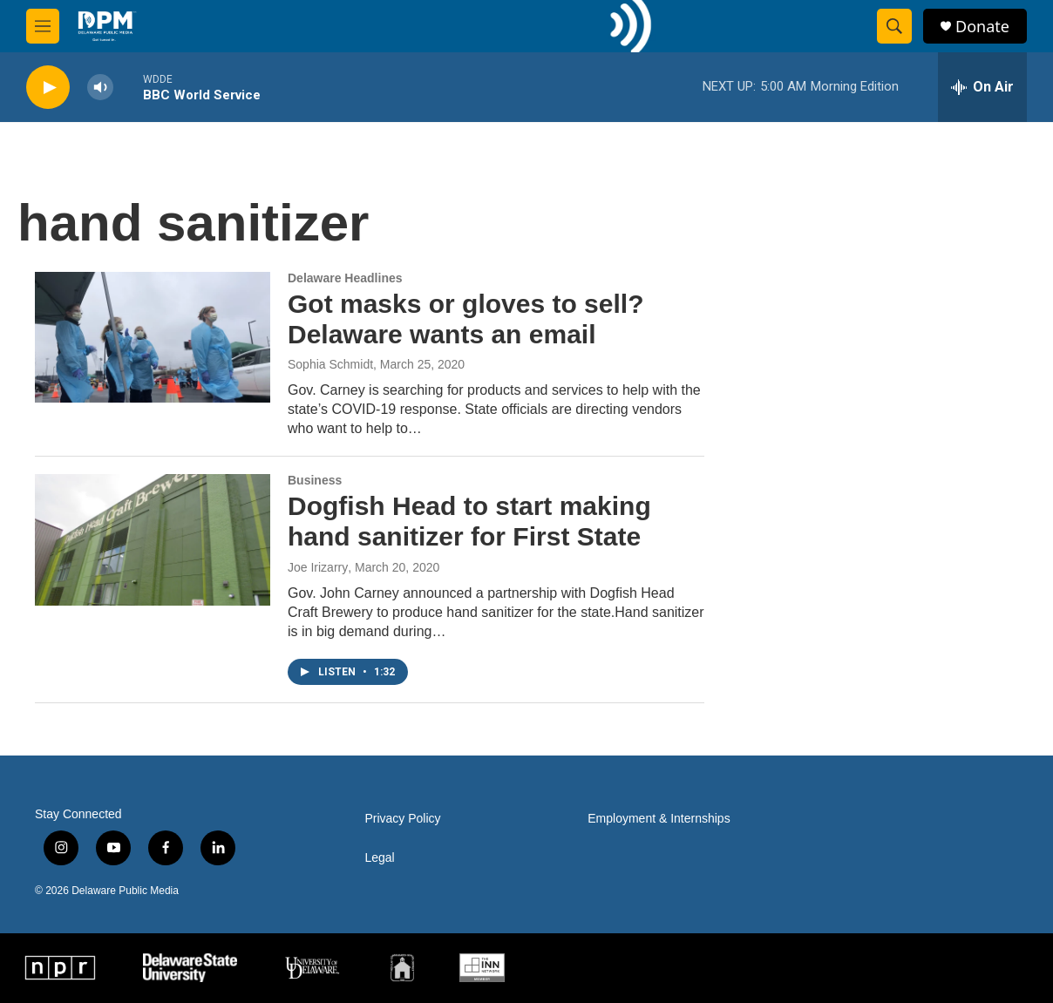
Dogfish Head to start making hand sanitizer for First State (469, 521)
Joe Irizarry (318, 567)
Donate (982, 26)
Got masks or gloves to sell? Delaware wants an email (465, 319)
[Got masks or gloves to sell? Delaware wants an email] (152, 337)
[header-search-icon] (894, 26)
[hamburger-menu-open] (42, 26)
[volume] (100, 87)
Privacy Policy (402, 818)
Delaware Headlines (345, 278)
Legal (379, 857)
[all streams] (982, 87)
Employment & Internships (659, 818)
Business (315, 480)
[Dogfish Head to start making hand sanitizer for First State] (152, 539)
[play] (48, 88)
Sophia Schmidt (330, 364)
